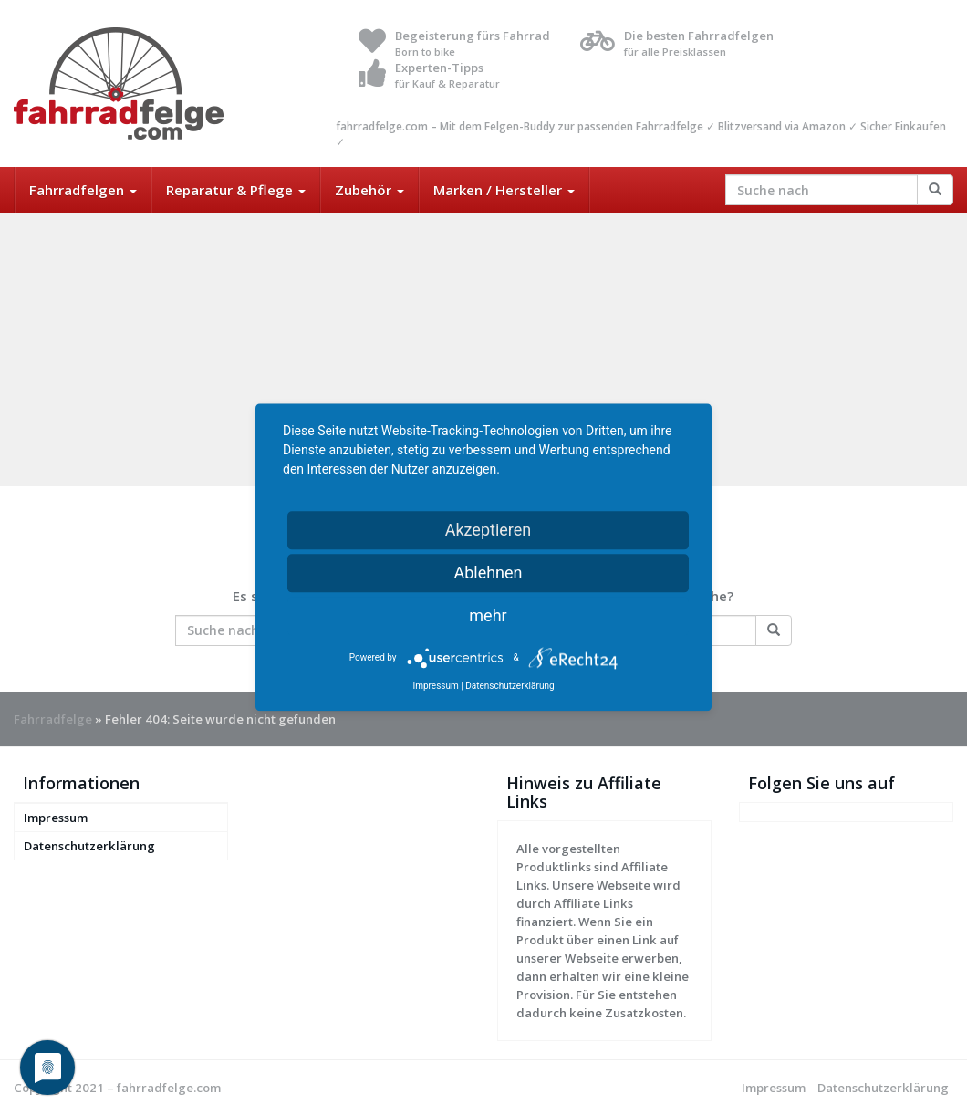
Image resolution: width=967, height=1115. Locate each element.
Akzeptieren (488, 529)
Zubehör (369, 190)
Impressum (56, 817)
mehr (487, 615)
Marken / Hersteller (504, 190)
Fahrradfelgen (83, 190)
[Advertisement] (483, 349)
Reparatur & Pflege (236, 190)
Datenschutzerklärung (89, 846)
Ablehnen (487, 572)
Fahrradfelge (53, 719)
